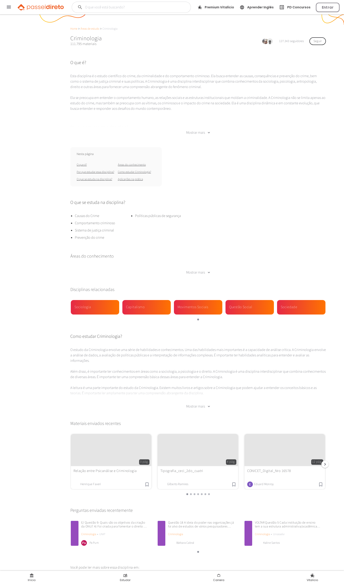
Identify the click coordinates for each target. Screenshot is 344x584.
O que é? (82, 165)
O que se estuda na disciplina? (94, 179)
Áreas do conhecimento (132, 165)
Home (73, 29)
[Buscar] (126, 7)
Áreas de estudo (90, 29)
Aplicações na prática (130, 179)
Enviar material (26, 161)
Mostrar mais (198, 132)
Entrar (328, 7)
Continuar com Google (24, 142)
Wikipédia (79, 573)
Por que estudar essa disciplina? (95, 172)
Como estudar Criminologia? (134, 172)
